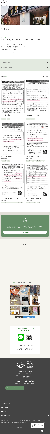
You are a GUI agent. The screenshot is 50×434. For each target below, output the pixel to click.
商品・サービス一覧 (19, 420)
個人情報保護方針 (15, 422)
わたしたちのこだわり (5, 422)
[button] (42, 431)
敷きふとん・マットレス (6, 399)
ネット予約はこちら (24, 232)
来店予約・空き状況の (14, 388)
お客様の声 (3, 411)
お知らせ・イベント (5, 420)
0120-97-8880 (26, 381)
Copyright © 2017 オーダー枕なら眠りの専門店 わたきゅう (12, 427)
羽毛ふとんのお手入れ (5, 403)
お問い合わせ (35, 388)
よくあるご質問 (27, 420)
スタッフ (34, 420)
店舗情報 (39, 420)
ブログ (12, 420)
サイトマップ (23, 422)
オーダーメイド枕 (5, 395)
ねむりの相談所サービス (6, 407)
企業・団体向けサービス (6, 415)
